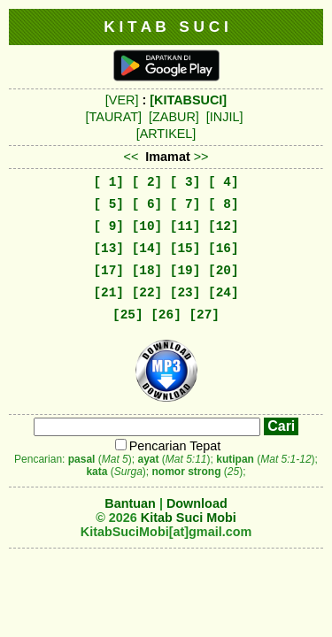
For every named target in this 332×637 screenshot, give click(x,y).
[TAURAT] (114, 117)
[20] (223, 271)
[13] (108, 249)
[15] (185, 249)
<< (130, 157)
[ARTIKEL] (166, 134)
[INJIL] (224, 117)
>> (201, 157)
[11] (185, 226)
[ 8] (223, 204)
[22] (147, 293)
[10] (147, 226)
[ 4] (223, 182)
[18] (147, 271)
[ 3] (185, 182)
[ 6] (147, 204)
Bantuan (130, 503)
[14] (147, 249)
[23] (185, 293)
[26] (166, 315)
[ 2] (147, 182)
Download (197, 503)
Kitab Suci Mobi (188, 517)
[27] (204, 315)
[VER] (122, 100)
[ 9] (108, 226)
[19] (185, 271)
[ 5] (108, 204)
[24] (223, 293)
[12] (223, 226)
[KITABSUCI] (188, 100)
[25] (127, 315)
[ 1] (108, 182)
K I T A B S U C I (166, 26)
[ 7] (185, 204)
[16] (223, 249)
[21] (108, 293)
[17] (108, 271)
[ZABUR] (174, 117)
